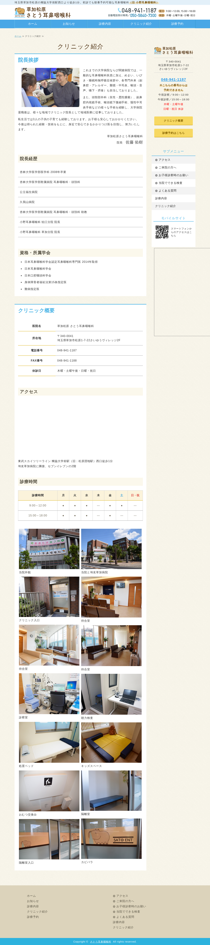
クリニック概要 (173, 120)
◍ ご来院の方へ (166, 167)
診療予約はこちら (173, 132)
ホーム (32, 23)
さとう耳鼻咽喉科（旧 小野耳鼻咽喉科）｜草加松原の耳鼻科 (43, 12)
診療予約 (177, 23)
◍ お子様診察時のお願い (171, 175)
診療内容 (105, 23)
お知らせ (69, 23)
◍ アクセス (163, 159)
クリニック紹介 (141, 23)
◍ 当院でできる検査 (168, 182)
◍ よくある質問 (166, 190)
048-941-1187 (173, 79)
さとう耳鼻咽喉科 (100, 941)
